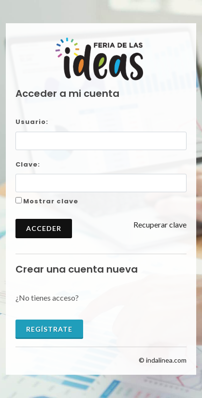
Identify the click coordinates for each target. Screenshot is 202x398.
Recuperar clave (160, 224)
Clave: (27, 164)
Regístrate (49, 329)
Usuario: (31, 121)
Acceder (43, 228)
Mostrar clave (50, 201)
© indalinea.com (163, 360)
